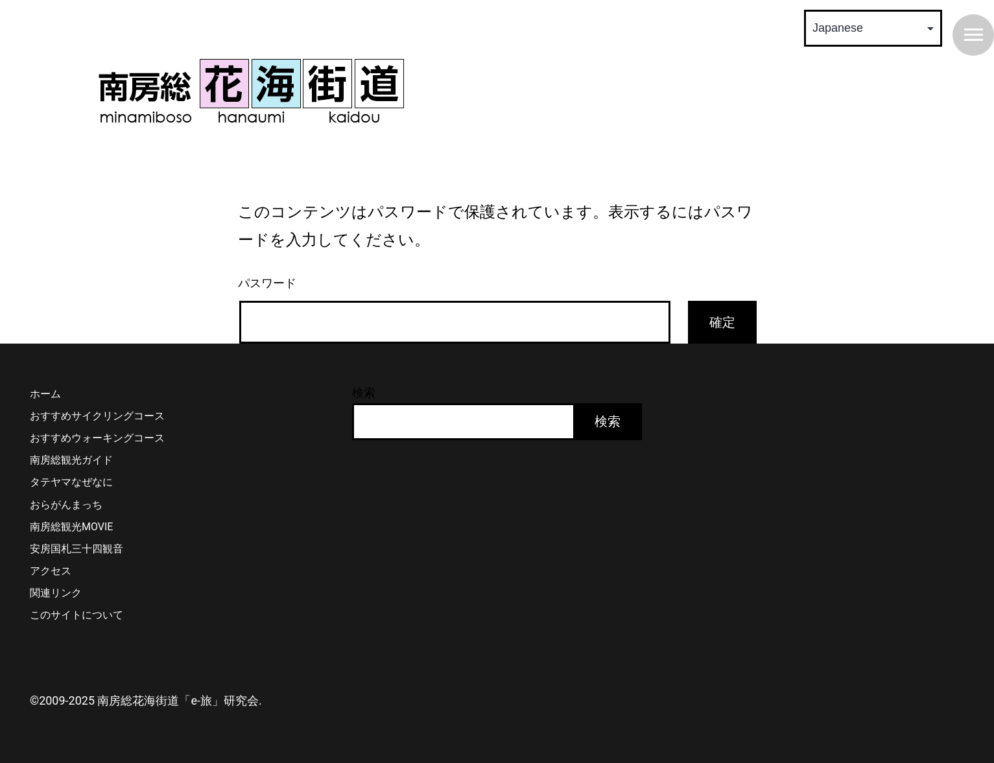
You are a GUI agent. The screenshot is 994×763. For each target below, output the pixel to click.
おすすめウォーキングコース (97, 438)
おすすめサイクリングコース (97, 416)
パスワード (267, 283)
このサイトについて (76, 615)
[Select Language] (873, 28)
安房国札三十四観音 (76, 549)
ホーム (45, 394)
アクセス (50, 571)
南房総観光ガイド (71, 460)
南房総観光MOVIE (71, 527)
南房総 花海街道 (251, 91)
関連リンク (56, 593)
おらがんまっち (66, 505)
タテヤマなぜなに (71, 482)
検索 (363, 392)
